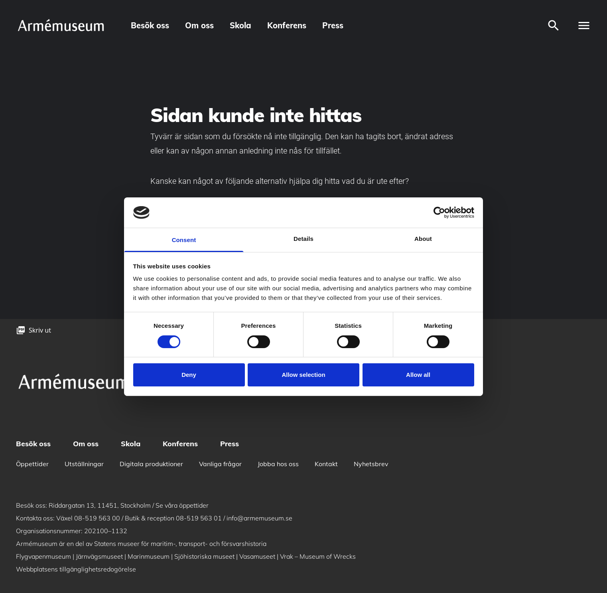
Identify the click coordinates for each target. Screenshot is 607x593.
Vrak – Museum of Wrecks (318, 556)
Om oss (199, 25)
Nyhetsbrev (371, 464)
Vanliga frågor (220, 464)
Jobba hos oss (278, 464)
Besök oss (150, 25)
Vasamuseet (257, 556)
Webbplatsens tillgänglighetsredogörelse (76, 569)
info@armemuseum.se (259, 518)
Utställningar (84, 464)
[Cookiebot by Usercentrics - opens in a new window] (439, 213)
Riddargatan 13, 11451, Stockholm (100, 505)
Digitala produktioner (151, 464)
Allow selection (303, 374)
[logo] (60, 25)
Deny (188, 374)
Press (332, 25)
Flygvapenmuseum (43, 556)
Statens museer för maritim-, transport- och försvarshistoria (180, 544)
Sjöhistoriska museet (204, 556)
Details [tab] (303, 238)
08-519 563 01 (199, 518)
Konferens (286, 25)
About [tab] (423, 238)
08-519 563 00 (97, 518)
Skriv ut (40, 330)
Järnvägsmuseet (99, 556)
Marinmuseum (148, 556)
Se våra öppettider (182, 505)
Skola (240, 25)
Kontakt (326, 464)
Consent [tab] (184, 239)
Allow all (418, 374)
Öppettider (32, 464)
